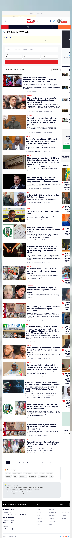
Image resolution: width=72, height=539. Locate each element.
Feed (51, 476)
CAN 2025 (49, 473)
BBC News (64, 515)
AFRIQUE (50, 27)
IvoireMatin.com (65, 512)
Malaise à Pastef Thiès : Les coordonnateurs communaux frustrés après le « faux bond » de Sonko (39, 80)
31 (54, 462)
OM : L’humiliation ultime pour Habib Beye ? (43, 212)
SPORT (39, 27)
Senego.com (51, 509)
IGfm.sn (38, 515)
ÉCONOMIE (19, 27)
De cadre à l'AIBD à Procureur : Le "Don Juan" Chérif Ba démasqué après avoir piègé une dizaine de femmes (42, 250)
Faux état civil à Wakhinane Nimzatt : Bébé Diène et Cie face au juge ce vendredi (43, 350)
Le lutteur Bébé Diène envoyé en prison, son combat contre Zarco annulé (41, 271)
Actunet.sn (39, 524)
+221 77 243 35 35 (8, 515)
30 (50, 462)
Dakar (36, 473)
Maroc (15, 476)
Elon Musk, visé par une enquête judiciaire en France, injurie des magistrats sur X (41, 100)
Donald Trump (32, 476)
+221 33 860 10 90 (20, 515)
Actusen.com (39, 521)
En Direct (67, 285)
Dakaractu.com (52, 524)
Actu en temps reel (38, 13)
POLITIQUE (12, 27)
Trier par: (49, 69)
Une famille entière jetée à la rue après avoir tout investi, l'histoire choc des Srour (41, 427)
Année (42, 54)
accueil (5, 27)
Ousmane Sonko (17, 473)
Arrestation (8, 476)
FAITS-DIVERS (32, 27)
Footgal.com (39, 518)
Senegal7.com (52, 515)
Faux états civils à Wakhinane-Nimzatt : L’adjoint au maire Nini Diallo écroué (43, 230)
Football (42, 473)
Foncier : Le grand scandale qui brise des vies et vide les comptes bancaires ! (43, 309)
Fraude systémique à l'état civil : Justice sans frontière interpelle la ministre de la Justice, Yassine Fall (42, 367)
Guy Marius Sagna (43, 476)
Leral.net (38, 509)
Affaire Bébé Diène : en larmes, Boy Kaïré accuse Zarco (43, 196)
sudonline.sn (51, 518)
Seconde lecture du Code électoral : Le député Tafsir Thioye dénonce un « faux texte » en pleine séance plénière (43, 121)
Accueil (31, 13)
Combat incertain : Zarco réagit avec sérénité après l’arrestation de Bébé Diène (43, 444)
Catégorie (7, 54)
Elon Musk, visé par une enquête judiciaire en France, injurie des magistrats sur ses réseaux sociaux (42, 180)
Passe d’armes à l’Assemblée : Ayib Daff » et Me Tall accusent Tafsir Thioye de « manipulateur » (41, 141)
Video (24, 75)
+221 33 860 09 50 (8, 517)
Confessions (68, 356)
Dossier (29, 304)
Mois (24, 54)
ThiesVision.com (52, 512)
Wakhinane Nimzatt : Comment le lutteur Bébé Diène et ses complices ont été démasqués (43, 406)
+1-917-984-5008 (8, 523)
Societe (29, 155)
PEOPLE (55, 27)
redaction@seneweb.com (13, 529)
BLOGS (44, 27)
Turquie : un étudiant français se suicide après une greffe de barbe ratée (42, 290)
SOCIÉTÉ (26, 27)
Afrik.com (64, 518)
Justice (29, 192)
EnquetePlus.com (66, 509)
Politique (29, 115)
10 (42, 462)
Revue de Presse (28, 473)
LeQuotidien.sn (52, 521)
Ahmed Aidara (23, 476)
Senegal (8, 473)
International (31, 95)
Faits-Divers (30, 285)
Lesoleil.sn (39, 512)
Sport (28, 209)
